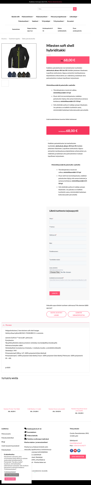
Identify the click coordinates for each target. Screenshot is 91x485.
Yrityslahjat (46, 21)
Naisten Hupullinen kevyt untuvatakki (79, 409)
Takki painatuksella (28, 39)
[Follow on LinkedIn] (78, 450)
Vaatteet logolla (14, 39)
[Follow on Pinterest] (75, 450)
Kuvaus (7, 325)
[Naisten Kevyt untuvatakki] (57, 394)
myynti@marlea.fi (76, 443)
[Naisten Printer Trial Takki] (12, 394)
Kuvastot (70, 21)
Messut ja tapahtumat (59, 17)
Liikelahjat (74, 17)
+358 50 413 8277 (79, 445)
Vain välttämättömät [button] (12, 475)
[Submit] (74, 9)
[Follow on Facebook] (71, 450)
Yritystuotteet (59, 21)
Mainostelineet (28, 17)
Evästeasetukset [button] (10, 472)
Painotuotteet (24, 21)
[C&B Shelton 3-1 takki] (34, 394)
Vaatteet (35, 21)
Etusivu (4, 39)
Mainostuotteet (42, 17)
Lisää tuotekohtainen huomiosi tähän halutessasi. (61, 119)
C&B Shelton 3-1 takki (34, 409)
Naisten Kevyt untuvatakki (57, 409)
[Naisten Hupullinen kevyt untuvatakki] (79, 394)
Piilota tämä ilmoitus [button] (55, 2)
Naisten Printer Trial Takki (12, 409)
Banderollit (16, 17)
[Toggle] (4, 325)
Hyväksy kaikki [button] (10, 479)
